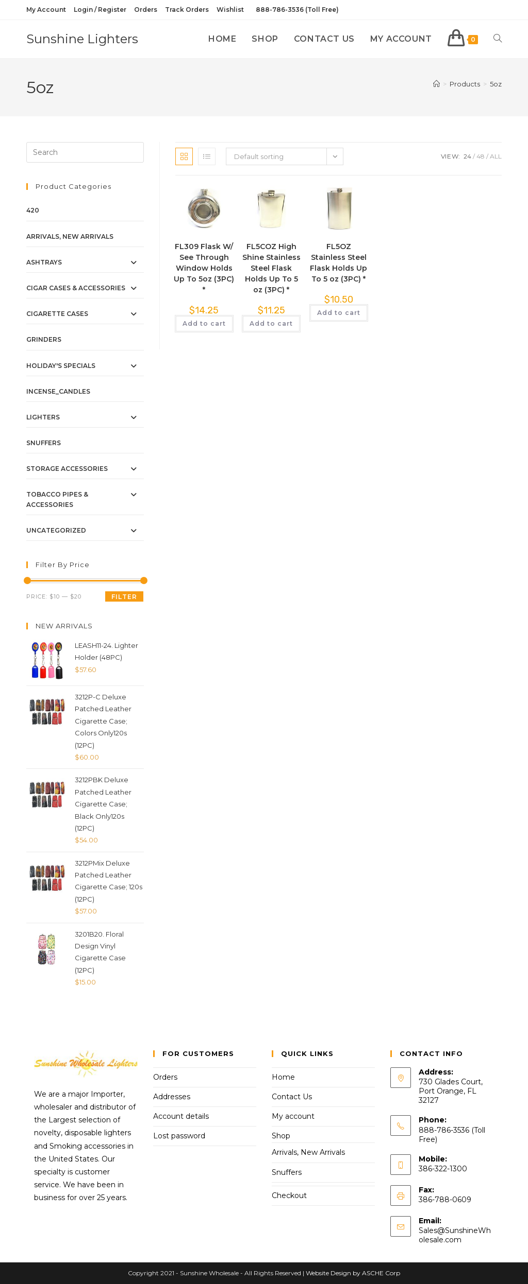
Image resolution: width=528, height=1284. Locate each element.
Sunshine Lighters (82, 38)
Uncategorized (56, 530)
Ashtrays (44, 262)
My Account (46, 9)
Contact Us (292, 1096)
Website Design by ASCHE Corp (353, 1273)
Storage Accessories (67, 468)
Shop (281, 1135)
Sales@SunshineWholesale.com (455, 1235)
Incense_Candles (58, 391)
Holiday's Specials (60, 366)
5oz (496, 84)
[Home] (436, 84)
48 (480, 156)
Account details (181, 1116)
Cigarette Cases (57, 314)
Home (283, 1077)
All (496, 156)
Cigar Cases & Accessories (75, 288)
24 (467, 156)
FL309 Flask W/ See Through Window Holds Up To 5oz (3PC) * (204, 268)
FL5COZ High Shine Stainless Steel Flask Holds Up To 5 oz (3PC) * (271, 268)
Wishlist (230, 9)
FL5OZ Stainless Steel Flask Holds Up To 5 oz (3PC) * (338, 263)
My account (293, 1116)
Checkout (289, 1195)
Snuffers (43, 443)
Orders (145, 9)
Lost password (179, 1135)
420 (32, 210)
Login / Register (100, 9)
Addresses (171, 1096)
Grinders (43, 339)
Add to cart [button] (204, 323)
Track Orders (187, 9)
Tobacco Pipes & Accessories (57, 499)
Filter (124, 597)
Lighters (43, 417)
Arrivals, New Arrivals (69, 236)
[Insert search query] (85, 152)
